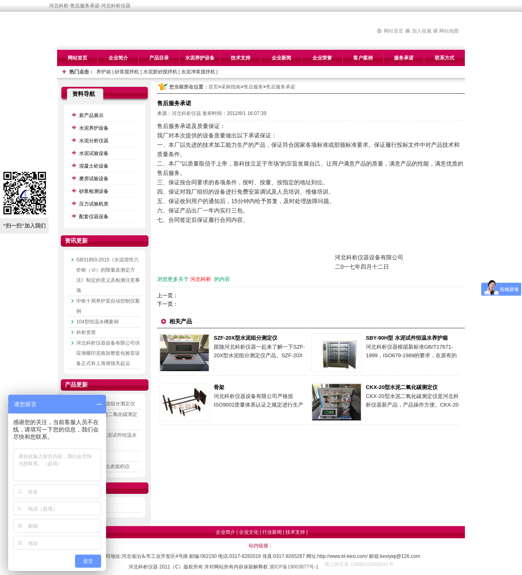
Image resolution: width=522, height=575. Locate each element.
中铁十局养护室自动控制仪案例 (108, 306)
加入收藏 (421, 31)
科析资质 (86, 332)
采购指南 (231, 87)
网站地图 (449, 31)
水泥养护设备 (200, 58)
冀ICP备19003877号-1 (294, 567)
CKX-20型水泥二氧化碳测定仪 (402, 387)
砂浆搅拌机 (127, 72)
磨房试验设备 (93, 178)
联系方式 (444, 58)
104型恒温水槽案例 (97, 322)
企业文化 (249, 532)
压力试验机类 (93, 204)
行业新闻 (272, 532)
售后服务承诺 (280, 87)
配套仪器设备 (93, 216)
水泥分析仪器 (93, 141)
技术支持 (240, 58)
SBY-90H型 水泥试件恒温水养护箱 (407, 338)
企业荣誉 (322, 58)
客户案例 (363, 58)
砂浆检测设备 (93, 191)
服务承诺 (404, 58)
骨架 (219, 387)
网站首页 (393, 31)
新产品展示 (91, 115)
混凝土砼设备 (93, 166)
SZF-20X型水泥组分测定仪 (245, 338)
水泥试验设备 (93, 153)
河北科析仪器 (186, 113)
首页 (213, 87)
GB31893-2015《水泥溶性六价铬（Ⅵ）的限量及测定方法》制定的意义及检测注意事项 (108, 275)
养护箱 (103, 72)
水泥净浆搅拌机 (198, 72)
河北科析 (200, 279)
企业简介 (118, 58)
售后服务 (253, 87)
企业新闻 (281, 58)
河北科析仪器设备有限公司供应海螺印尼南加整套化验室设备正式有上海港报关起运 (108, 353)
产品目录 (159, 58)
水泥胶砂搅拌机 (160, 72)
